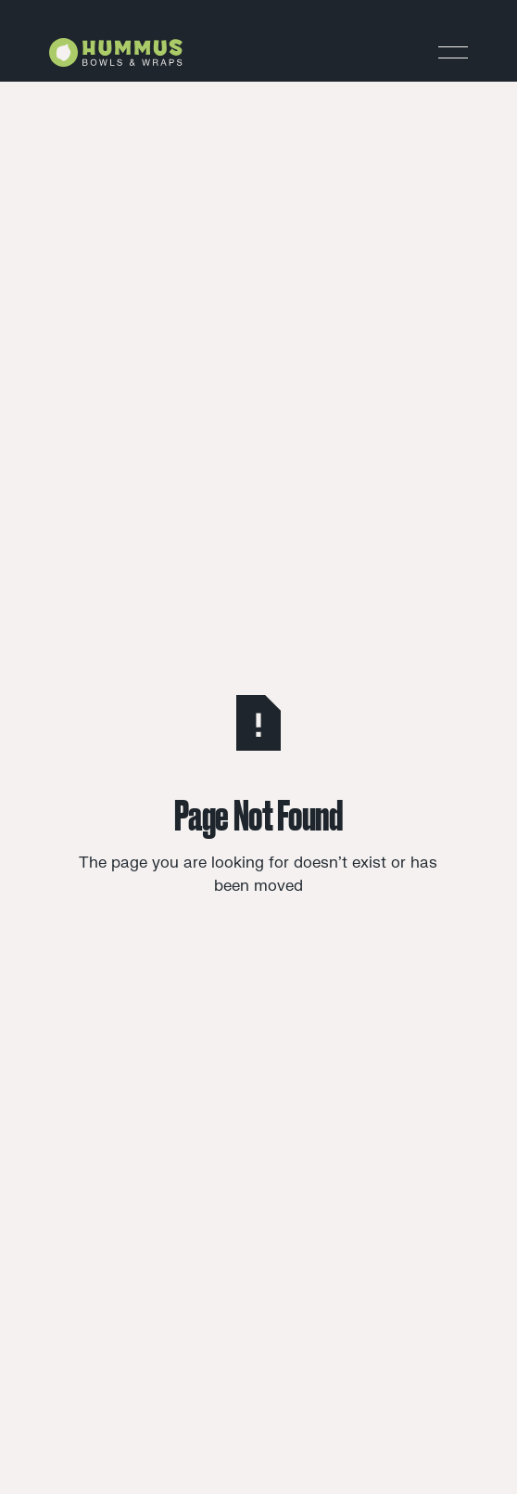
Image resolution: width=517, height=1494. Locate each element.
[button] (453, 52)
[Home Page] (116, 52)
